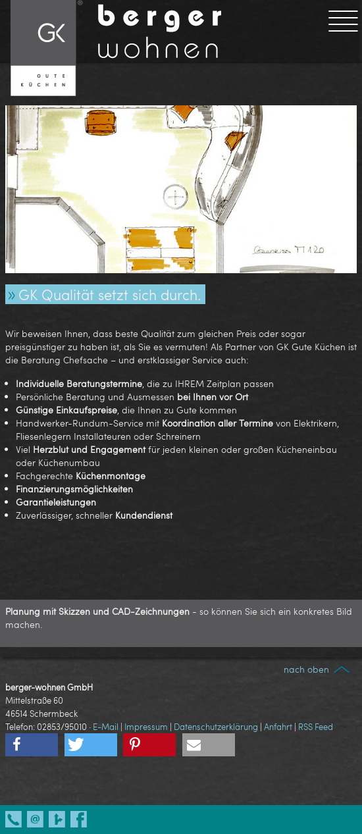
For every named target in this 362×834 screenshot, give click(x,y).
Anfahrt (278, 727)
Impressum (146, 727)
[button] (31, 744)
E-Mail (105, 727)
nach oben (317, 669)
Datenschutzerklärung (216, 727)
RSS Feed (315, 727)
